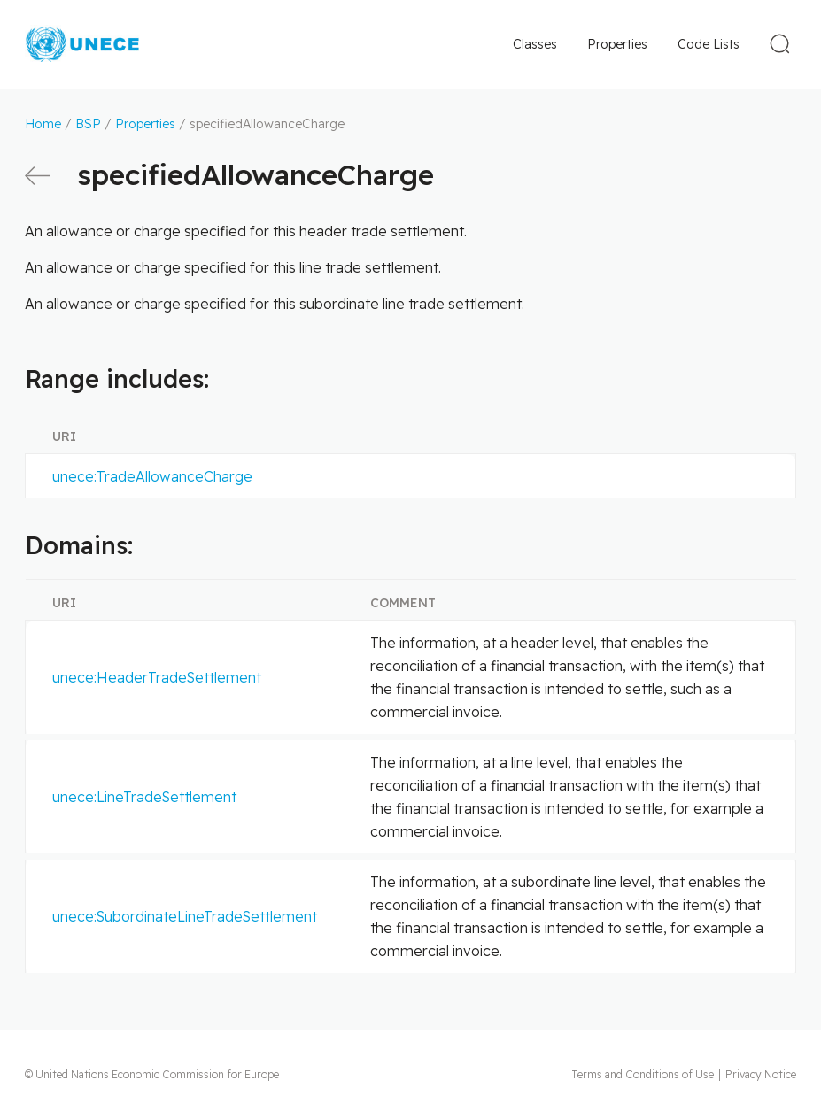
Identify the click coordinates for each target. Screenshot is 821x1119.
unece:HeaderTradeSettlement (156, 677)
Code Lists (709, 44)
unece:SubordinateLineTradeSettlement (184, 916)
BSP (88, 124)
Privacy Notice (760, 1074)
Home (43, 124)
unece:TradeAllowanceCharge (152, 476)
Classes (535, 44)
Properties (617, 44)
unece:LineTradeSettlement (144, 797)
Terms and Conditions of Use (642, 1074)
